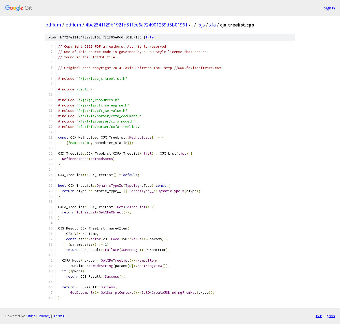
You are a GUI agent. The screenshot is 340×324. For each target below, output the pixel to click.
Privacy (44, 316)
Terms (58, 316)
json (331, 316)
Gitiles (31, 316)
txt (319, 316)
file (150, 37)
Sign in (329, 8)
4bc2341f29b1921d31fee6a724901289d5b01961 (137, 25)
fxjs (201, 25)
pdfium (53, 25)
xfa (212, 25)
